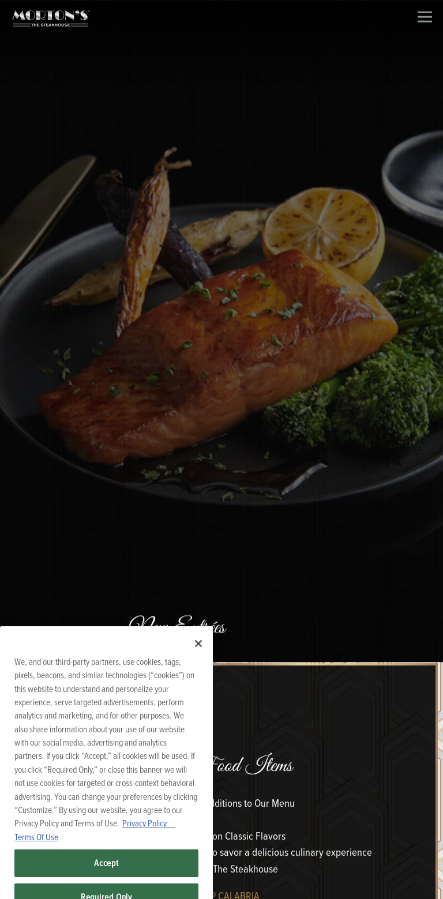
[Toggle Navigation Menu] (425, 17)
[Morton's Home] (50, 18)
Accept (106, 872)
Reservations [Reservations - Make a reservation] (221, 853)
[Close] (198, 652)
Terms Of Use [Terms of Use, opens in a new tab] (36, 846)
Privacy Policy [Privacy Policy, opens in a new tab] (148, 832)
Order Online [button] (221, 884)
